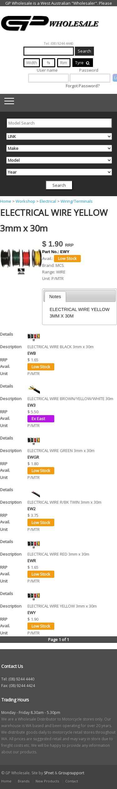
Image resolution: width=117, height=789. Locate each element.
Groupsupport (71, 773)
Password (88, 70)
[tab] (55, 296)
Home (5, 201)
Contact (71, 781)
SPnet (49, 773)
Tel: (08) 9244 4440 (58, 43)
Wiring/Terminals (77, 201)
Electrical (48, 201)
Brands (23, 781)
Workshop (25, 201)
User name (47, 70)
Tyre (82, 62)
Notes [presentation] (55, 296)
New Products (47, 781)
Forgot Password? (83, 86)
